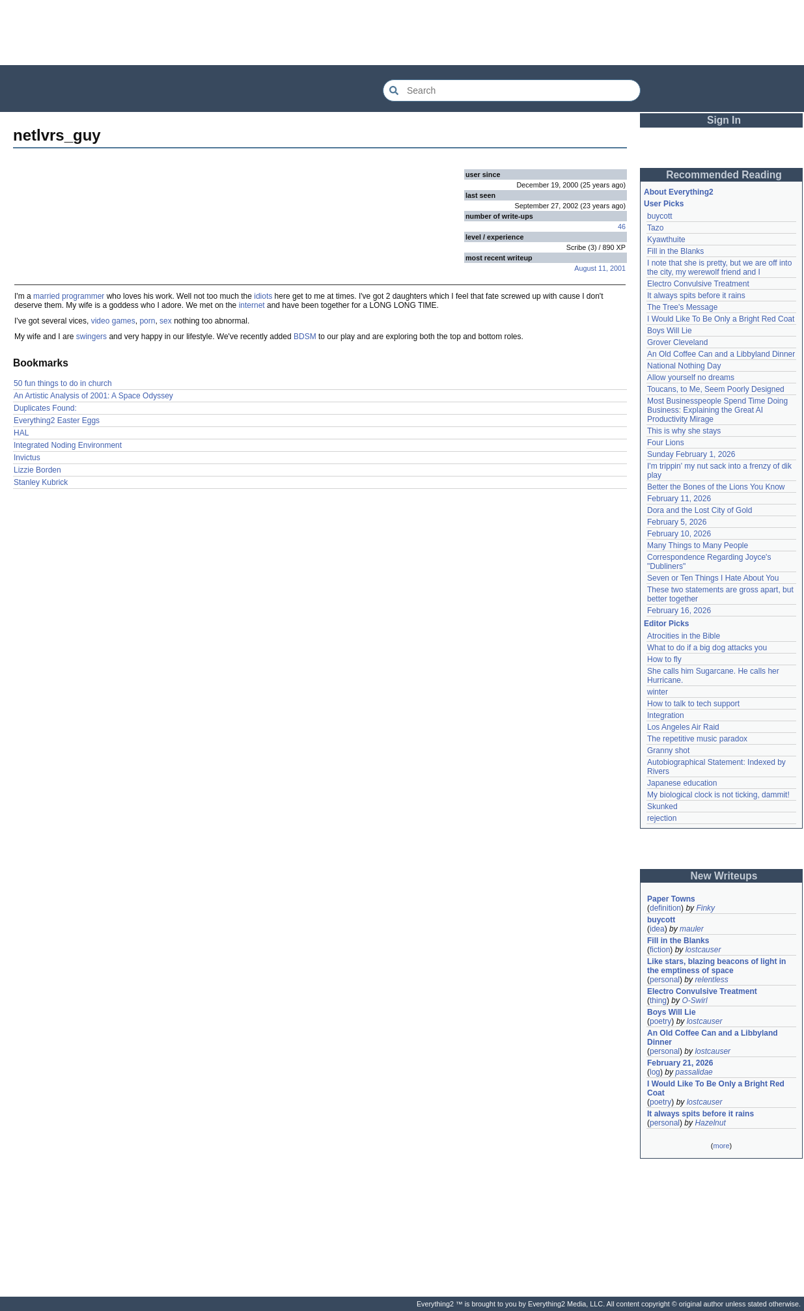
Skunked (662, 806)
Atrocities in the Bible (683, 636)
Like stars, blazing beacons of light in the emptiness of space (716, 966)
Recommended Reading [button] (724, 174)
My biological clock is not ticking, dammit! (718, 794)
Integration (665, 715)
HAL (21, 432)
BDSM (305, 336)
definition (665, 908)
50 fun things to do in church (63, 383)
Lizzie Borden (37, 470)
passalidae (693, 1072)
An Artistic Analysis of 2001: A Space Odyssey (93, 395)
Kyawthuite (666, 239)
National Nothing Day (684, 365)
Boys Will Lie (669, 330)
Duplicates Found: (45, 408)
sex (165, 320)
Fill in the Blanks (675, 251)
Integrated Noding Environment (68, 445)
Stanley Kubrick (41, 482)
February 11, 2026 (679, 498)
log (655, 1072)
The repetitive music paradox (697, 738)
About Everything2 (679, 192)
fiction (660, 949)
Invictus (27, 457)
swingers (91, 336)
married (46, 296)
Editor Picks (666, 623)
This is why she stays (684, 430)
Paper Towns (671, 899)
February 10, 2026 (679, 533)
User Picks (664, 203)
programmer (83, 296)
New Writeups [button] (724, 875)
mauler (692, 928)
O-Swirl (694, 1000)
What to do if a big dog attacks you (707, 647)
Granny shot (668, 750)
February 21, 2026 (680, 1063)
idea (657, 928)
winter (657, 692)
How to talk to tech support (693, 703)
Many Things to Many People (697, 545)
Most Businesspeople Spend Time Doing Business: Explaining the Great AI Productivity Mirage (717, 410)
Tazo (655, 227)
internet (252, 305)
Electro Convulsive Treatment (698, 283)
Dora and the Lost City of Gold (699, 510)
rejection (661, 818)
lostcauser (703, 949)
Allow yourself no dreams (690, 377)
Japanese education (682, 783)
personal (665, 979)
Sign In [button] (724, 120)
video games (113, 320)
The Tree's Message (682, 307)
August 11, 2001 (600, 268)
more (721, 1146)
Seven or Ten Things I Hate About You (713, 578)
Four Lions (665, 442)
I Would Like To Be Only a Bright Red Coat (720, 319)
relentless (711, 979)
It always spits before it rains (696, 295)
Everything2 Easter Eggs (57, 420)
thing (658, 1000)
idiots (263, 296)
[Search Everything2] (512, 90)
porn (147, 320)
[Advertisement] (402, 32)
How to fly (664, 659)
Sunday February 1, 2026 (691, 454)
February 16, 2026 (679, 610)
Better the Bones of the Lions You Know (716, 486)
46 (622, 226)
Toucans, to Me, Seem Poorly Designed (715, 389)
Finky (705, 908)
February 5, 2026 (676, 522)
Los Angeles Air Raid (683, 727)
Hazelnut (710, 1122)
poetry (660, 1021)
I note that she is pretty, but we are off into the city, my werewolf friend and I (719, 267)
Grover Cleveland (677, 342)
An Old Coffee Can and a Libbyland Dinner (721, 354)
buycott (659, 216)
